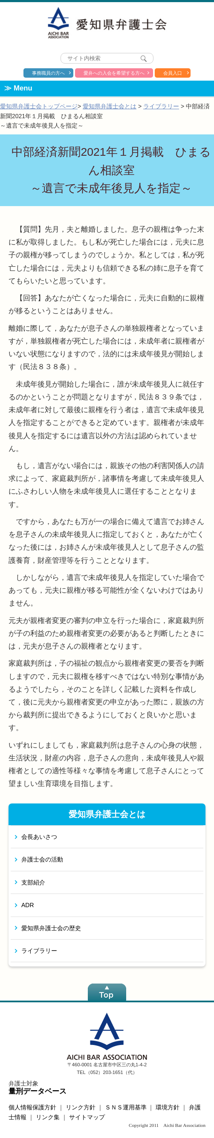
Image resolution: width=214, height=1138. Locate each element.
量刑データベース (38, 1091)
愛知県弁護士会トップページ (39, 106)
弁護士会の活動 (42, 859)
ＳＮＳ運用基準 (126, 1107)
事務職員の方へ (48, 73)
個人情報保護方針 (32, 1107)
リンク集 (48, 1117)
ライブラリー (161, 106)
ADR (27, 905)
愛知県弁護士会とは (109, 106)
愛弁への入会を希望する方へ (114, 73)
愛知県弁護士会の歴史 (51, 928)
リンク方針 (80, 1107)
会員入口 (172, 73)
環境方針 (167, 1107)
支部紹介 (33, 882)
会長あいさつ (39, 836)
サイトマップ (87, 1117)
